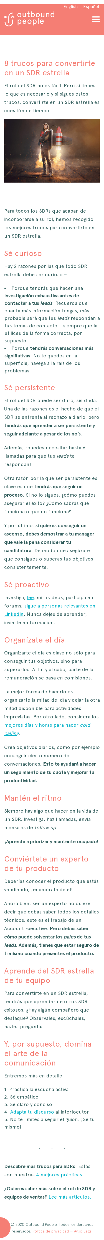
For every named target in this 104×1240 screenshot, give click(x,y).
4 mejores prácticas (59, 1174)
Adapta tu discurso (32, 1112)
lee (30, 597)
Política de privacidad (50, 1231)
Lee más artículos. (70, 1197)
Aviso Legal (83, 1231)
